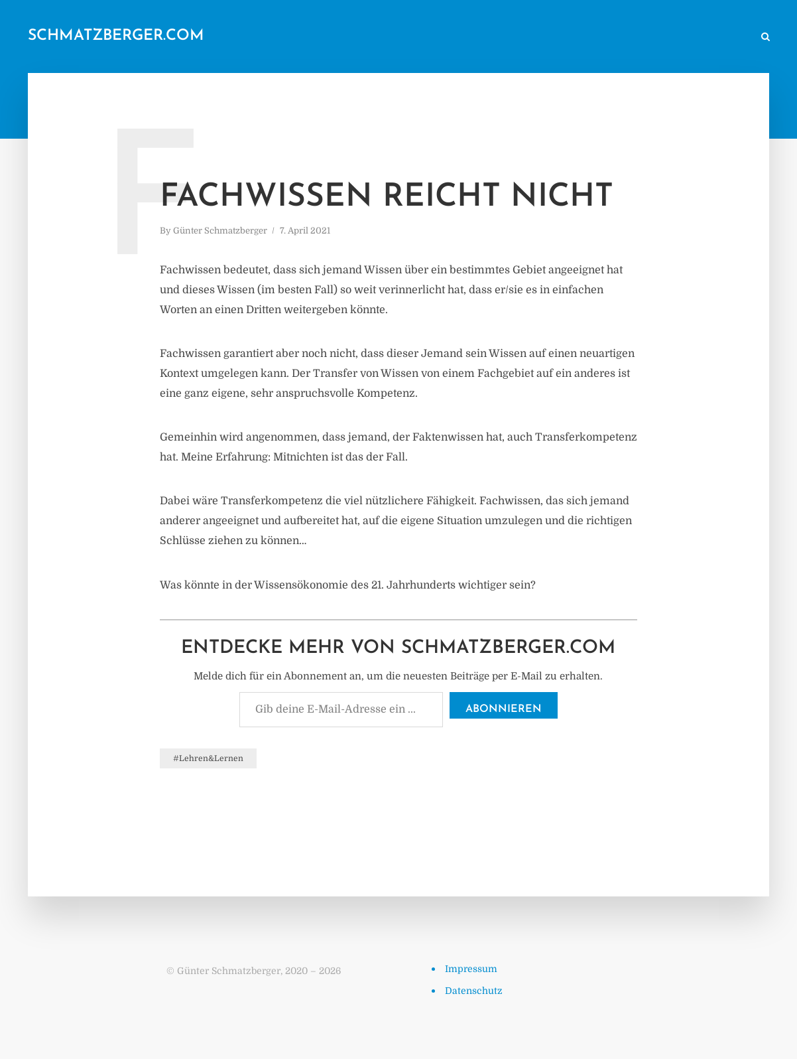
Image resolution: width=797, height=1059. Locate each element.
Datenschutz (474, 990)
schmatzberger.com (116, 36)
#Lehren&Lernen (208, 758)
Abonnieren (503, 709)
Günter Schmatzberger (220, 231)
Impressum (471, 968)
